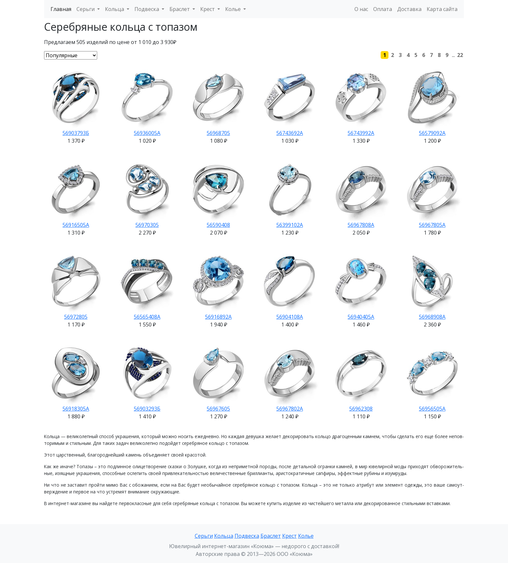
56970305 (147, 224)
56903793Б (76, 133)
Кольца (223, 535)
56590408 (218, 224)
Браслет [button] (180, 9)
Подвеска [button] (147, 9)
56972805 (75, 316)
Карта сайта (442, 9)
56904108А (289, 316)
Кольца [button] (115, 9)
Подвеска (247, 535)
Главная (61, 9)
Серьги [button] (86, 9)
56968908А (432, 316)
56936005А (147, 133)
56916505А (76, 224)
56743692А (289, 133)
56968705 (218, 133)
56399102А (289, 224)
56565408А (147, 316)
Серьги (204, 535)
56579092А (432, 133)
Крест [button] (208, 9)
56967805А (432, 224)
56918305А (76, 408)
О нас (361, 9)
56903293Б (147, 408)
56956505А (432, 408)
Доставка (409, 9)
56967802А (289, 408)
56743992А (361, 133)
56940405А (361, 316)
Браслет (270, 535)
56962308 (361, 408)
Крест (289, 535)
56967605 (218, 408)
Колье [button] (233, 9)
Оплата (382, 9)
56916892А (218, 316)
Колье (306, 535)
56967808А (361, 224)
